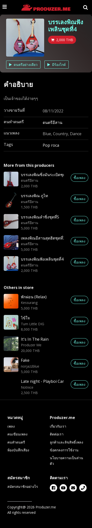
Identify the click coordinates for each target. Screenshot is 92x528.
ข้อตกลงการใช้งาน (64, 450)
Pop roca (51, 145)
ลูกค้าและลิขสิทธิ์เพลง (66, 442)
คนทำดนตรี (16, 442)
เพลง (11, 426)
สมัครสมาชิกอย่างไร (22, 486)
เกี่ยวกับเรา (58, 426)
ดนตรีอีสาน (52, 122)
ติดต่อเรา (57, 434)
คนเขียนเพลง (17, 434)
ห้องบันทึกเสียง (18, 450)
